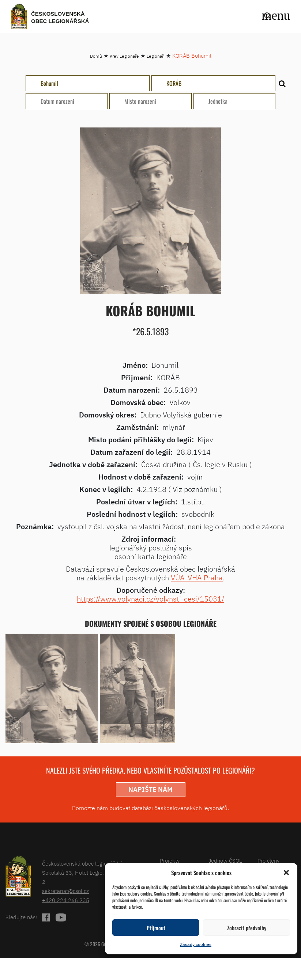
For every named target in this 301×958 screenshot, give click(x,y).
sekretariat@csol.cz (65, 891)
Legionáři (156, 56)
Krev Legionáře (124, 56)
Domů (96, 56)
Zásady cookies (195, 944)
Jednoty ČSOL (225, 860)
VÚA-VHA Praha (197, 578)
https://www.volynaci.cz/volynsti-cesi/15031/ (150, 599)
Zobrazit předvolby (246, 928)
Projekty (170, 860)
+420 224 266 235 (65, 900)
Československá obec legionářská (60, 17)
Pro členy (268, 860)
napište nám (150, 789)
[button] (286, 872)
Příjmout (156, 928)
